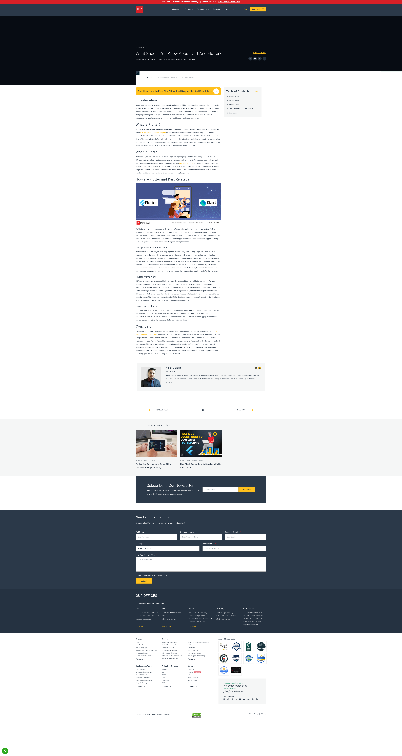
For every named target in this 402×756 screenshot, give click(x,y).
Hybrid (164, 675)
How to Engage (193, 677)
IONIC (164, 677)
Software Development (169, 653)
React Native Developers (144, 680)
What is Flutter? (234, 101)
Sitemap (263, 715)
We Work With (192, 680)
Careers (194, 672)
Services (188, 10)
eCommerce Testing (194, 653)
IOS (163, 672)
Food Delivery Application (144, 656)
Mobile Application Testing (196, 656)
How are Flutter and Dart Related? (241, 109)
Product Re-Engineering (169, 650)
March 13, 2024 (189, 59)
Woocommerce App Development (146, 650)
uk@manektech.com (169, 619)
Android (164, 669)
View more (139, 659)
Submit (144, 581)
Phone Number (209, 544)
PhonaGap (165, 680)
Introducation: (234, 96)
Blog (246, 10)
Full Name (141, 532)
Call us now (140, 627)
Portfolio (216, 10)
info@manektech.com (197, 622)
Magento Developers (142, 683)
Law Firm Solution (142, 645)
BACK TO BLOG (143, 48)
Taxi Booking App (141, 648)
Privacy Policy (253, 715)
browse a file (161, 575)
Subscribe (247, 490)
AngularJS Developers (143, 677)
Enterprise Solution (168, 648)
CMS (189, 645)
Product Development (169, 645)
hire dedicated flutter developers (153, 133)
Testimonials (192, 683)
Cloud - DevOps (193, 650)
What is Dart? (234, 105)
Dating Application (142, 653)
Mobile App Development (145, 59)
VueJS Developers (142, 675)
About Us (176, 10)
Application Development (170, 642)
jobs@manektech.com (236, 692)
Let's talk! (258, 10)
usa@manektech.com (143, 619)
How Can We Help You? (146, 555)
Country (139, 544)
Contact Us (230, 10)
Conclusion (233, 113)
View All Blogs (259, 53)
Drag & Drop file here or (151, 575)
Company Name (187, 532)
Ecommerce (191, 648)
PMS (137, 642)
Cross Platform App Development (199, 642)
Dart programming (186, 163)
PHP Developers (141, 669)
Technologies (203, 10)
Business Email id (233, 532)
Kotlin (164, 683)
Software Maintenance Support (172, 656)
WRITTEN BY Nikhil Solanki (169, 59)
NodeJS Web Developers (144, 672)
